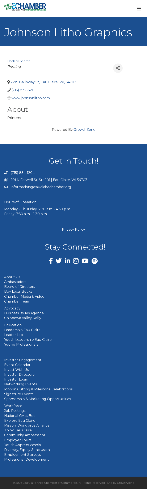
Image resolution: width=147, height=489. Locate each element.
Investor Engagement (22, 360)
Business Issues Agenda (24, 313)
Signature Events (18, 394)
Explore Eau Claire (19, 421)
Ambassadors (15, 282)
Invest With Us (16, 370)
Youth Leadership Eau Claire (28, 340)
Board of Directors (19, 287)
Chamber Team (17, 301)
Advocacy (12, 308)
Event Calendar (17, 365)
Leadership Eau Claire (22, 330)
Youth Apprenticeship (22, 445)
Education (13, 325)
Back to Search (18, 61)
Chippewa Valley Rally (22, 318)
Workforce (13, 406)
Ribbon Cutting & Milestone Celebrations (38, 389)
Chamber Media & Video (24, 297)
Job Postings (14, 411)
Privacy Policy (73, 229)
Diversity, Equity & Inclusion (27, 450)
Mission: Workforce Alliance (27, 425)
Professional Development (26, 459)
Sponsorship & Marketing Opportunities (37, 399)
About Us (12, 277)
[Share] (118, 68)
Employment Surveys (22, 455)
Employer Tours (17, 440)
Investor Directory (19, 375)
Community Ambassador (24, 435)
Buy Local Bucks (18, 291)
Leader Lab (13, 335)
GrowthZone (84, 130)
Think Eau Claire (18, 430)
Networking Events (20, 384)
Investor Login (16, 379)
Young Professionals (21, 344)
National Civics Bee (19, 416)
